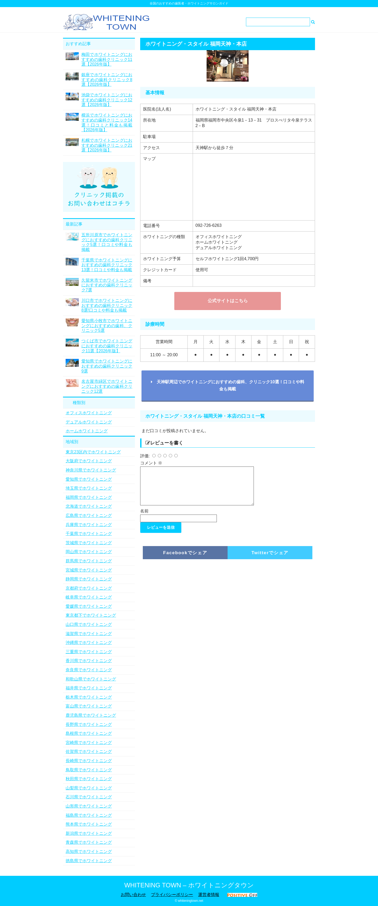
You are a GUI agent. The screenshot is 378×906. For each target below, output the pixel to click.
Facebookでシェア (185, 559)
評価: (145, 456)
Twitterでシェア (269, 559)
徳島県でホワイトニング (89, 860)
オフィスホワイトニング (89, 413)
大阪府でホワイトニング (89, 461)
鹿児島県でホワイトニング (91, 715)
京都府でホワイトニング (89, 588)
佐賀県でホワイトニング (89, 751)
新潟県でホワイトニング (89, 833)
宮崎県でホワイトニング (89, 742)
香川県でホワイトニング (89, 660)
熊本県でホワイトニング (89, 824)
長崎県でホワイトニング (89, 760)
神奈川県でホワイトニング (91, 470)
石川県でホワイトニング (89, 797)
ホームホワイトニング (87, 431)
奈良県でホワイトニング (89, 670)
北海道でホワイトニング (89, 506)
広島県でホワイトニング (89, 515)
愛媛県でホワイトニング (89, 606)
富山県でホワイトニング (89, 706)
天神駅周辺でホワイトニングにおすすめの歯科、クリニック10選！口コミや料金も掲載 (227, 385)
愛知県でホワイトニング (89, 479)
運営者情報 (208, 894)
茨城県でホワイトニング (89, 543)
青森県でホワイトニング (89, 842)
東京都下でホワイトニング (91, 615)
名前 (144, 517)
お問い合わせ (133, 894)
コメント (151, 463)
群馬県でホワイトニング (89, 561)
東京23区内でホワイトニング (93, 452)
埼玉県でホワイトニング (89, 488)
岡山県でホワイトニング (89, 551)
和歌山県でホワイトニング (91, 679)
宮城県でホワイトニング (89, 570)
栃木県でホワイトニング (89, 697)
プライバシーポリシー (172, 894)
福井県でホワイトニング (89, 688)
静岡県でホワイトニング (89, 579)
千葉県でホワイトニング (89, 533)
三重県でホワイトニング (89, 652)
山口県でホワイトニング (89, 624)
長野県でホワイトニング (89, 724)
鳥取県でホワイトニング (89, 770)
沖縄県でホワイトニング (89, 642)
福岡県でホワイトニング (89, 497)
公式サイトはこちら (228, 300)
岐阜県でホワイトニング (89, 597)
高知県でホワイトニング (89, 851)
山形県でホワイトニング (89, 806)
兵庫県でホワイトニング (89, 524)
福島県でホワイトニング (89, 815)
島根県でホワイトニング (89, 733)
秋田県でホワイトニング (89, 779)
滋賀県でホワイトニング (89, 633)
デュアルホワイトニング (89, 422)
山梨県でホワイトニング (89, 788)
